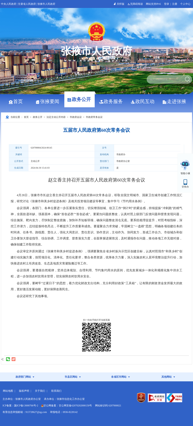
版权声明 (24, 390)
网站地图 (8, 390)
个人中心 (185, 4)
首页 (17, 101)
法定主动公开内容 (56, 117)
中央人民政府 (8, 4)
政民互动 (143, 101)
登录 (166, 4)
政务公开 (80, 99)
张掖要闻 (48, 101)
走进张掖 (175, 101)
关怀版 (119, 4)
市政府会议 (76, 117)
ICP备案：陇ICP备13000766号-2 (20, 405)
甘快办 (185, 186)
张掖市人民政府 (46, 4)
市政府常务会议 (94, 117)
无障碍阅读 (135, 4)
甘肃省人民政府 (27, 4)
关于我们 (40, 390)
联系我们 (56, 390)
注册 (174, 4)
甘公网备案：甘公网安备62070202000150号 (66, 405)
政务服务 (112, 101)
